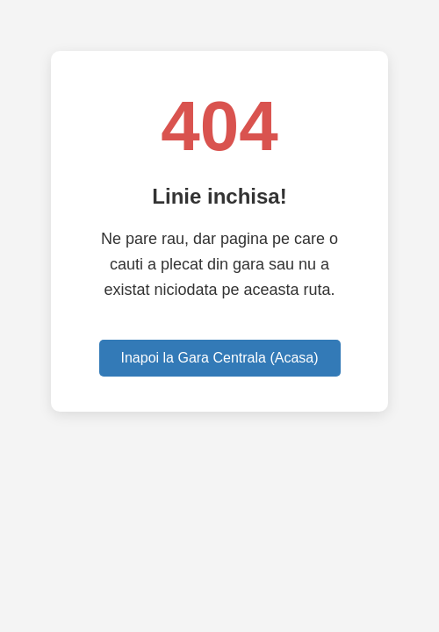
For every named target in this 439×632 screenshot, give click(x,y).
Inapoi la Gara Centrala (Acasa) (220, 357)
